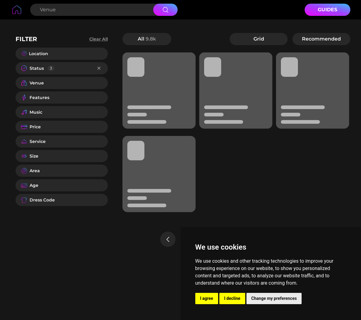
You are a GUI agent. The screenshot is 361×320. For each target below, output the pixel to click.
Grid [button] (258, 39)
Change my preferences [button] (274, 298)
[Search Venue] (91, 9)
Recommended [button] (321, 39)
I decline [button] (232, 298)
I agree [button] (206, 298)
